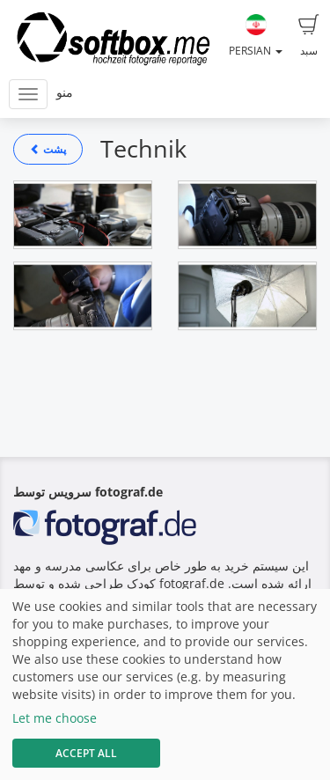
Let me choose (54, 718)
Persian (255, 36)
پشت (48, 149)
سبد (308, 36)
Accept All (86, 753)
